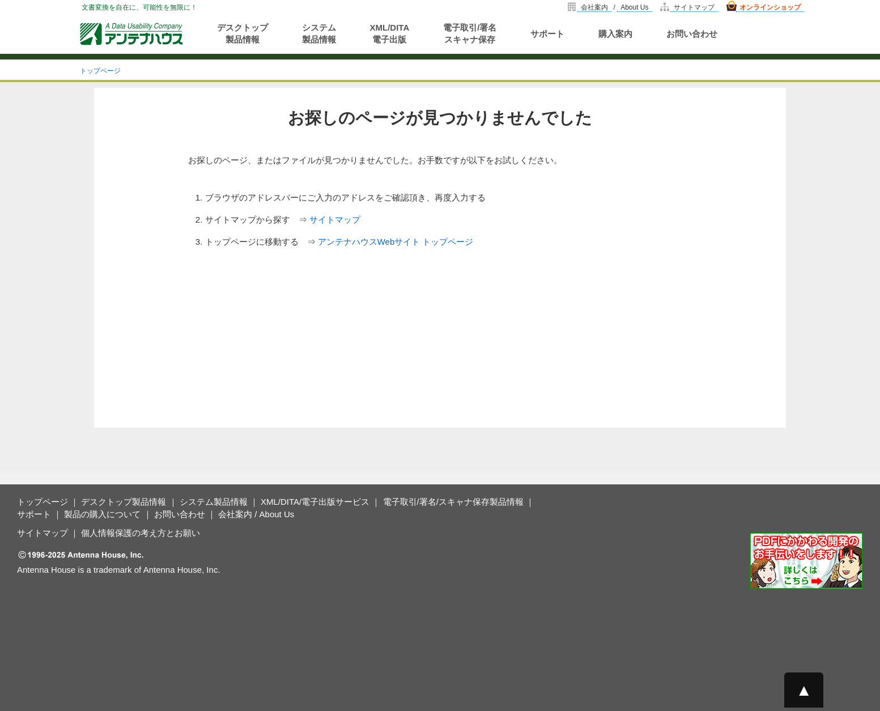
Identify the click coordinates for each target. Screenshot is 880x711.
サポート (547, 34)
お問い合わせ (691, 34)
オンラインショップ (770, 7)
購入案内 (615, 34)
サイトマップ (694, 7)
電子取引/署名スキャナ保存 (469, 33)
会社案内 (594, 7)
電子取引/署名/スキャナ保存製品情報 (453, 501)
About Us (634, 7)
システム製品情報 (319, 33)
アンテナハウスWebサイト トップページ (396, 241)
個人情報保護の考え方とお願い (140, 533)
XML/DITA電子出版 (390, 33)
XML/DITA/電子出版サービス (315, 501)
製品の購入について (102, 514)
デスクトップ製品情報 (242, 33)
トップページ (100, 71)
